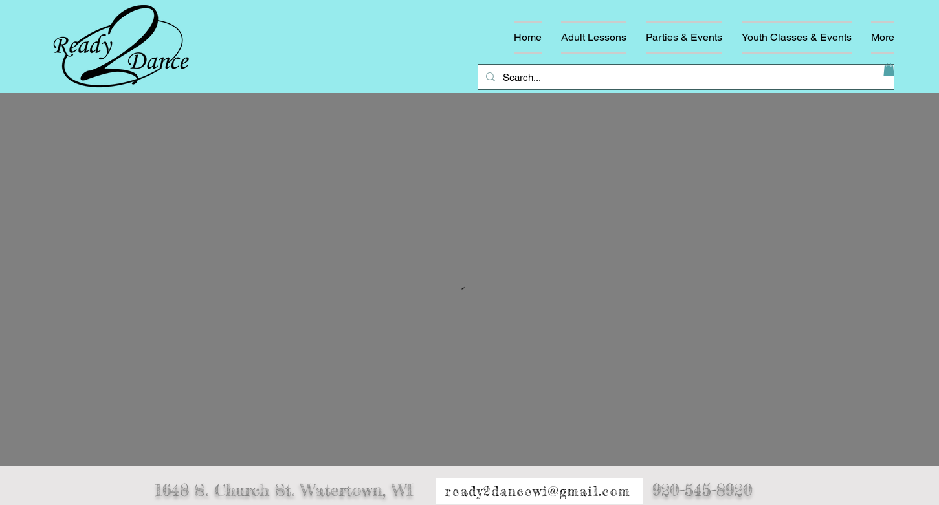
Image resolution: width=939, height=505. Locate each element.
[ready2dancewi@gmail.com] (539, 491)
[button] (888, 69)
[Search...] (685, 77)
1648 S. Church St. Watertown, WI (284, 490)
